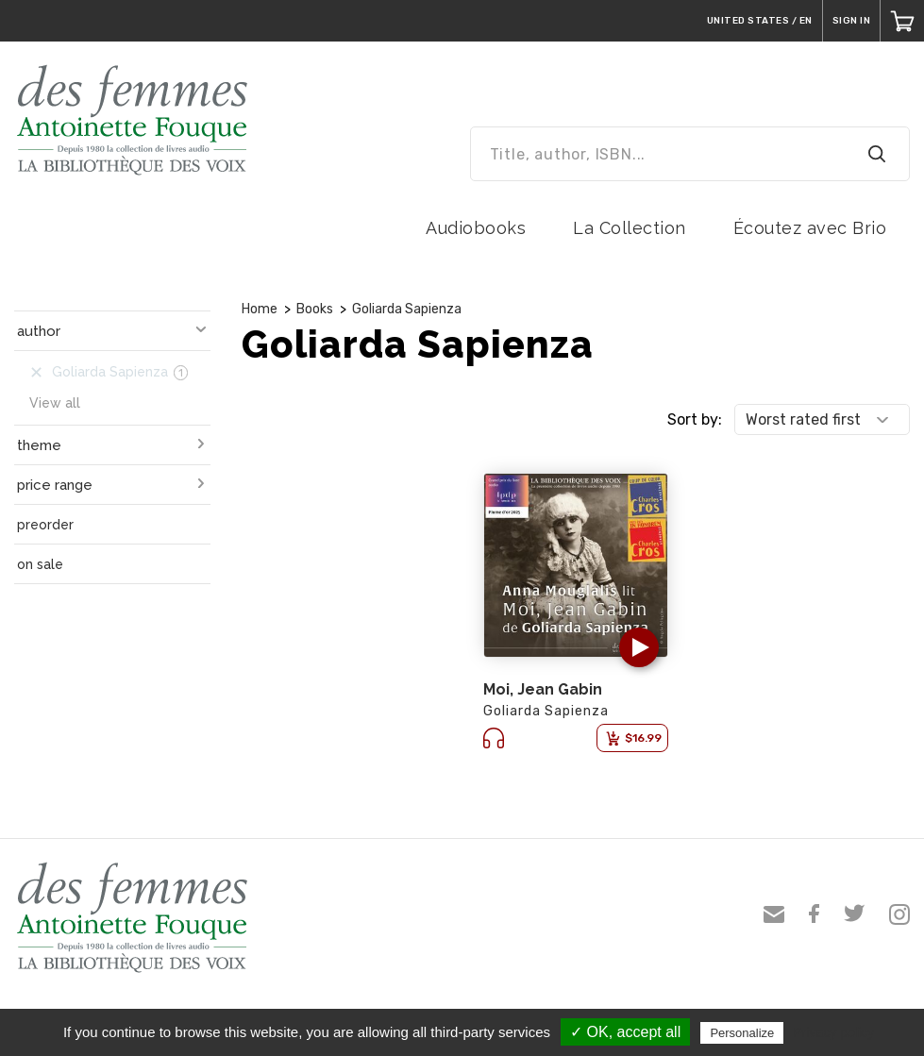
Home (259, 309)
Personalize (742, 1033)
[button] (639, 647)
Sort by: (694, 419)
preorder (45, 524)
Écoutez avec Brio (810, 228)
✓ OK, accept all (625, 1032)
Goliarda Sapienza (407, 309)
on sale (40, 564)
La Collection (629, 228)
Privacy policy (833, 1032)
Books (314, 309)
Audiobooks (476, 228)
